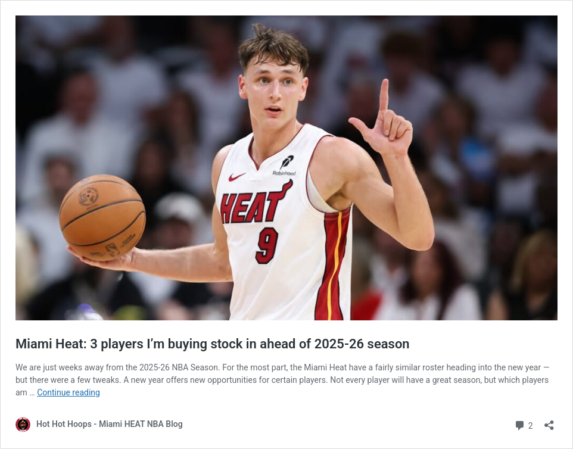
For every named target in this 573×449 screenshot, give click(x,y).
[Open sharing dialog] (549, 421)
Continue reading (68, 392)
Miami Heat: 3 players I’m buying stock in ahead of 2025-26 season (212, 343)
